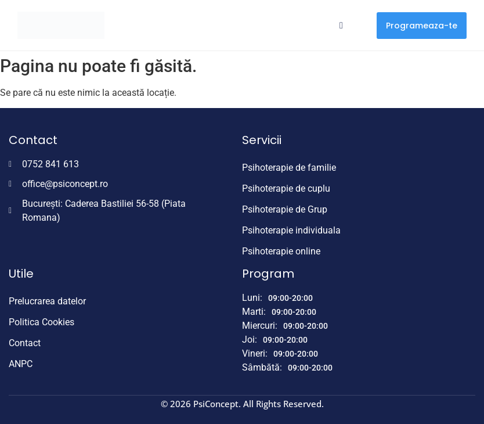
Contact (25, 342)
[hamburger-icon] (341, 25)
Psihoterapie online (281, 251)
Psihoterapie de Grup (284, 209)
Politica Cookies (41, 322)
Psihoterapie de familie (289, 167)
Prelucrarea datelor (47, 301)
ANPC (20, 363)
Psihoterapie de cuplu (286, 188)
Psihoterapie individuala (291, 230)
